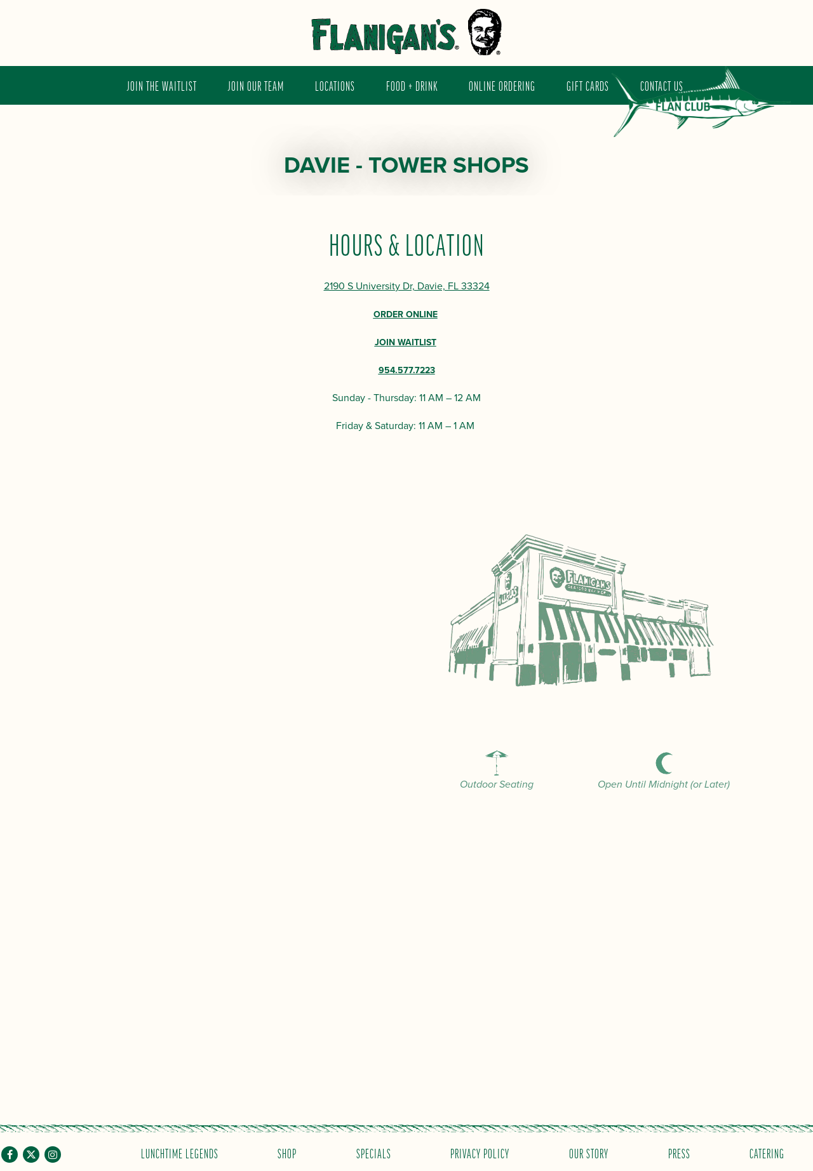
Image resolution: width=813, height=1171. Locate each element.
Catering (766, 1153)
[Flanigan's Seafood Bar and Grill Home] (406, 32)
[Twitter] (31, 1154)
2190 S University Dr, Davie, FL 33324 (407, 286)
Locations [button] (335, 85)
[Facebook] (9, 1154)
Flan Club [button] (701, 110)
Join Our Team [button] (256, 85)
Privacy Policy (479, 1153)
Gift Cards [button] (588, 85)
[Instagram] (52, 1154)
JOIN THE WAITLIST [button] (162, 85)
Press (679, 1153)
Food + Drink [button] (412, 85)
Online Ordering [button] (502, 85)
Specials (373, 1153)
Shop (287, 1153)
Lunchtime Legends (179, 1153)
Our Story (588, 1153)
